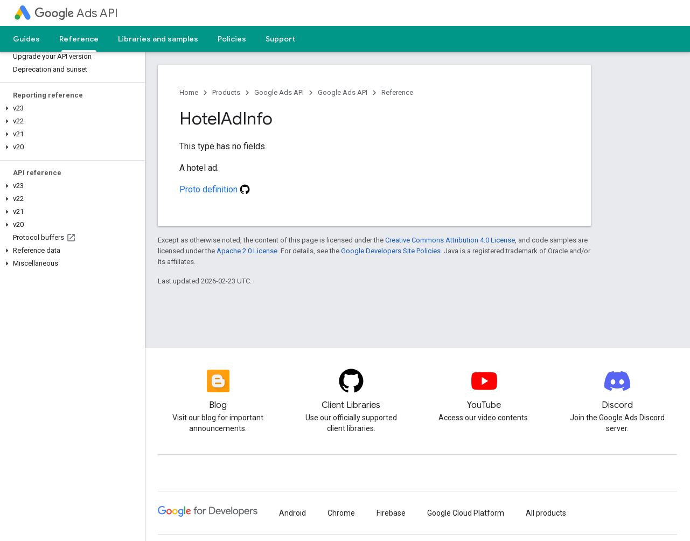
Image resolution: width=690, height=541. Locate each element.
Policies (232, 39)
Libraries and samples (158, 39)
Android (292, 513)
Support (280, 39)
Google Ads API (279, 92)
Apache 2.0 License (247, 251)
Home (188, 92)
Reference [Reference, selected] (79, 39)
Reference (397, 92)
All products (546, 513)
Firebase (391, 513)
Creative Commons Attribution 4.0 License (450, 240)
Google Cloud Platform (465, 513)
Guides (26, 39)
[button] (70, 108)
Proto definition (214, 189)
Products (226, 92)
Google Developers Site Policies (391, 251)
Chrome (341, 513)
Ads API (76, 13)
